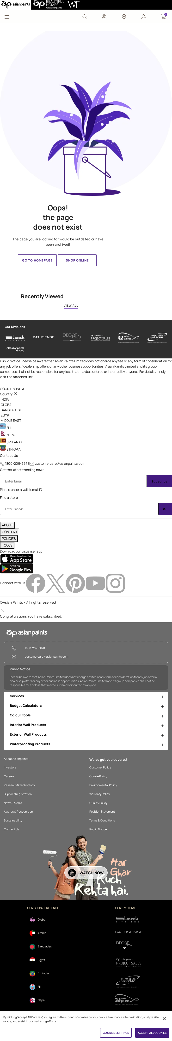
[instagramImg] (115, 583)
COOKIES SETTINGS (116, 1033)
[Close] (164, 1018)
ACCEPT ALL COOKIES (152, 1033)
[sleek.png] (129, 918)
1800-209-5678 (17, 463)
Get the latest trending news (22, 469)
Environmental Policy (103, 785)
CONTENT (9, 531)
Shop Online (77, 260)
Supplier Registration (18, 794)
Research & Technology (19, 785)
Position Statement (102, 812)
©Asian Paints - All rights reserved (28, 602)
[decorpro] (129, 945)
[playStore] (16, 568)
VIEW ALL (71, 305)
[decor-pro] (71, 338)
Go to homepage (37, 260)
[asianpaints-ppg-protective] (157, 338)
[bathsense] (43, 338)
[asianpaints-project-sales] (100, 338)
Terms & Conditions (102, 820)
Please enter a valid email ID (21, 489)
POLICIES (9, 538)
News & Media (13, 803)
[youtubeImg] (96, 583)
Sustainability (13, 820)
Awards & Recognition (18, 812)
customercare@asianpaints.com (60, 463)
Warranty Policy (99, 794)
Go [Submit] (165, 509)
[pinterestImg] (76, 583)
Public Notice (98, 829)
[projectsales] (129, 962)
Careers (9, 776)
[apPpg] (129, 999)
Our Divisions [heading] (15, 327)
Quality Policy (98, 803)
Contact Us (9, 455)
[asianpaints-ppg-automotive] (128, 338)
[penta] (15, 349)
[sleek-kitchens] (15, 338)
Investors (10, 767)
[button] (143, 16)
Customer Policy (100, 767)
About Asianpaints (16, 759)
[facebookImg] (36, 583)
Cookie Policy (98, 776)
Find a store (9, 497)
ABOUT (7, 525)
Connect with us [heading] (12, 583)
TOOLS (7, 545)
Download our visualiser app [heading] (21, 551)
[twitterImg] (56, 583)
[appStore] (16, 558)
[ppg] (129, 981)
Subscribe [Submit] (159, 481)
